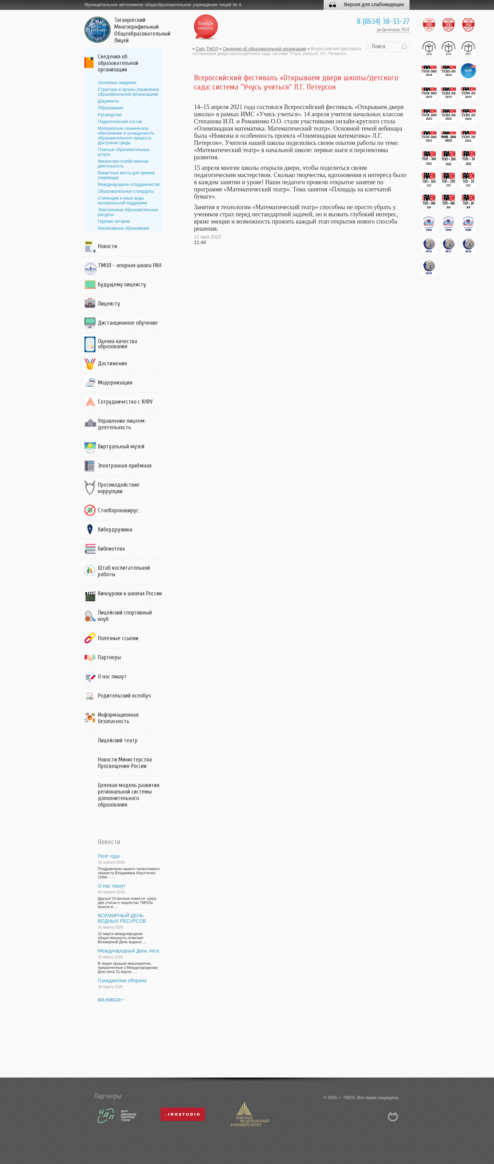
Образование (110, 108)
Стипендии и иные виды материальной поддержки (122, 200)
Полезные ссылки (118, 638)
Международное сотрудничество (129, 184)
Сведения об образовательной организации (118, 63)
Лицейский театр (118, 740)
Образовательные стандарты (126, 191)
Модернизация (115, 382)
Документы (108, 101)
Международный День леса (128, 950)
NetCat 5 (393, 1116)
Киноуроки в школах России (130, 593)
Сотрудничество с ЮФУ (125, 401)
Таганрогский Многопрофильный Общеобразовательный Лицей (142, 30)
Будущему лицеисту (122, 284)
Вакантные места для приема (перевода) (126, 175)
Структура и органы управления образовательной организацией (128, 92)
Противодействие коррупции (119, 488)
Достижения (112, 363)
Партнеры (109, 657)
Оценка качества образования (117, 344)
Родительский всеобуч (124, 695)
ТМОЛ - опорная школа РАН (129, 265)
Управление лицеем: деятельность (121, 424)
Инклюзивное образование (123, 228)
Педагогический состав (120, 121)
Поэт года (108, 856)
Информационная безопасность (118, 718)
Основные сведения (117, 82)
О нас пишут (112, 676)
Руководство (110, 114)
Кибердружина (115, 529)
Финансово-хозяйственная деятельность (123, 163)
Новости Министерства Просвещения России (125, 762)
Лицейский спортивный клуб (125, 615)
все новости (109, 999)
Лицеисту (109, 303)
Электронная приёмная (125, 465)
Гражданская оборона (122, 980)
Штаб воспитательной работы (124, 571)
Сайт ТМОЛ (207, 48)
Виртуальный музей (121, 446)
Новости (107, 246)
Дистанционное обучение (128, 323)
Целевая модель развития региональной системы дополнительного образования (128, 795)
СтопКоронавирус (118, 510)
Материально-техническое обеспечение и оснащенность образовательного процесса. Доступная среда (126, 135)
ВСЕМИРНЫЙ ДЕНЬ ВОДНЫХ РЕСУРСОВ (122, 918)
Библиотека (111, 548)
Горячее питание (114, 221)
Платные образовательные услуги (124, 152)
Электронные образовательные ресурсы (128, 212)
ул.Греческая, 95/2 (393, 29)
